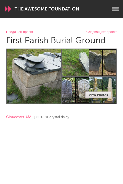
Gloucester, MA (18, 117)
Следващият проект (101, 32)
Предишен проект (19, 32)
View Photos (98, 95)
